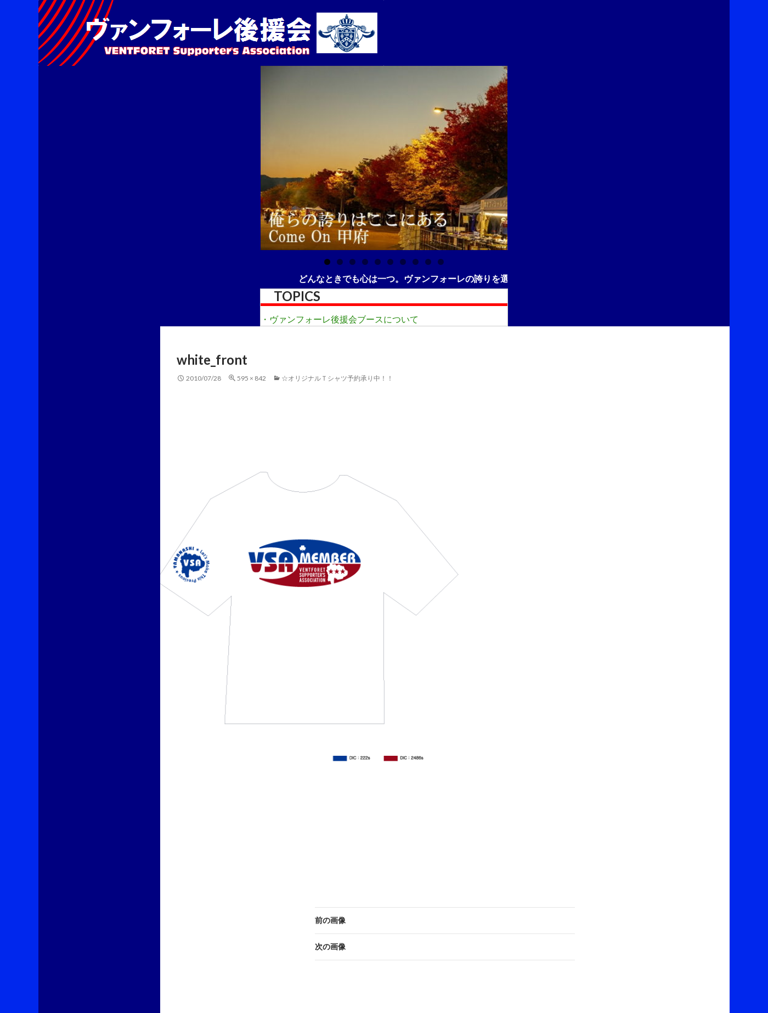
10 (441, 262)
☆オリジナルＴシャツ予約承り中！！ (337, 378)
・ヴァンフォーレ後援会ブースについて (340, 319)
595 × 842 (251, 378)
